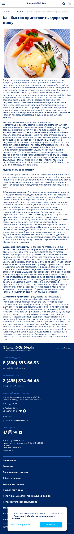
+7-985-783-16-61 (10, 411)
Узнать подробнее (20, 524)
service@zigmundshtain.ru (14, 368)
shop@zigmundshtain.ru (13, 386)
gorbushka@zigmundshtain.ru (15, 420)
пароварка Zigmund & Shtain (44, 142)
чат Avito (6, 416)
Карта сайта (8, 450)
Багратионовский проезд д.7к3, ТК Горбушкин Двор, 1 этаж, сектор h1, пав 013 (22, 398)
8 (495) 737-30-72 (10, 408)
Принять (51, 524)
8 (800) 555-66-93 (21, 363)
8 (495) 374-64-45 (21, 380)
